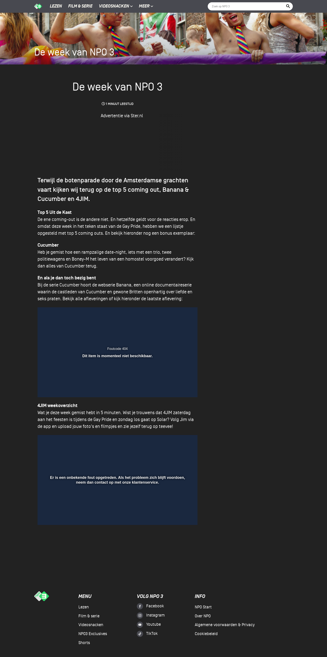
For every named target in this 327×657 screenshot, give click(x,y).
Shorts (84, 643)
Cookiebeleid (206, 634)
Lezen (56, 6)
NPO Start (203, 607)
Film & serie (80, 6)
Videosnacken (114, 6)
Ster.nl (137, 115)
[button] (47, 516)
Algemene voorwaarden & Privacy (225, 625)
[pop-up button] (176, 516)
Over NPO (203, 616)
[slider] (116, 506)
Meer (146, 6)
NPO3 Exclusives (92, 634)
